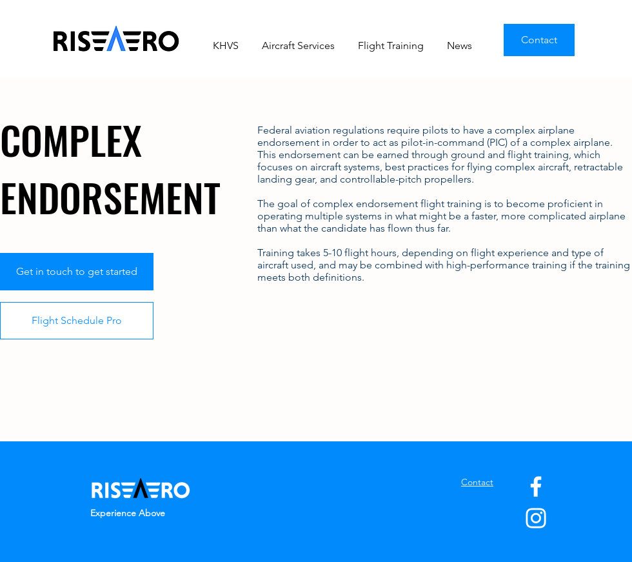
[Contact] (539, 40)
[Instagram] (535, 518)
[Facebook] (535, 486)
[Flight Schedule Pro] (76, 320)
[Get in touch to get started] (76, 271)
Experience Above (127, 513)
